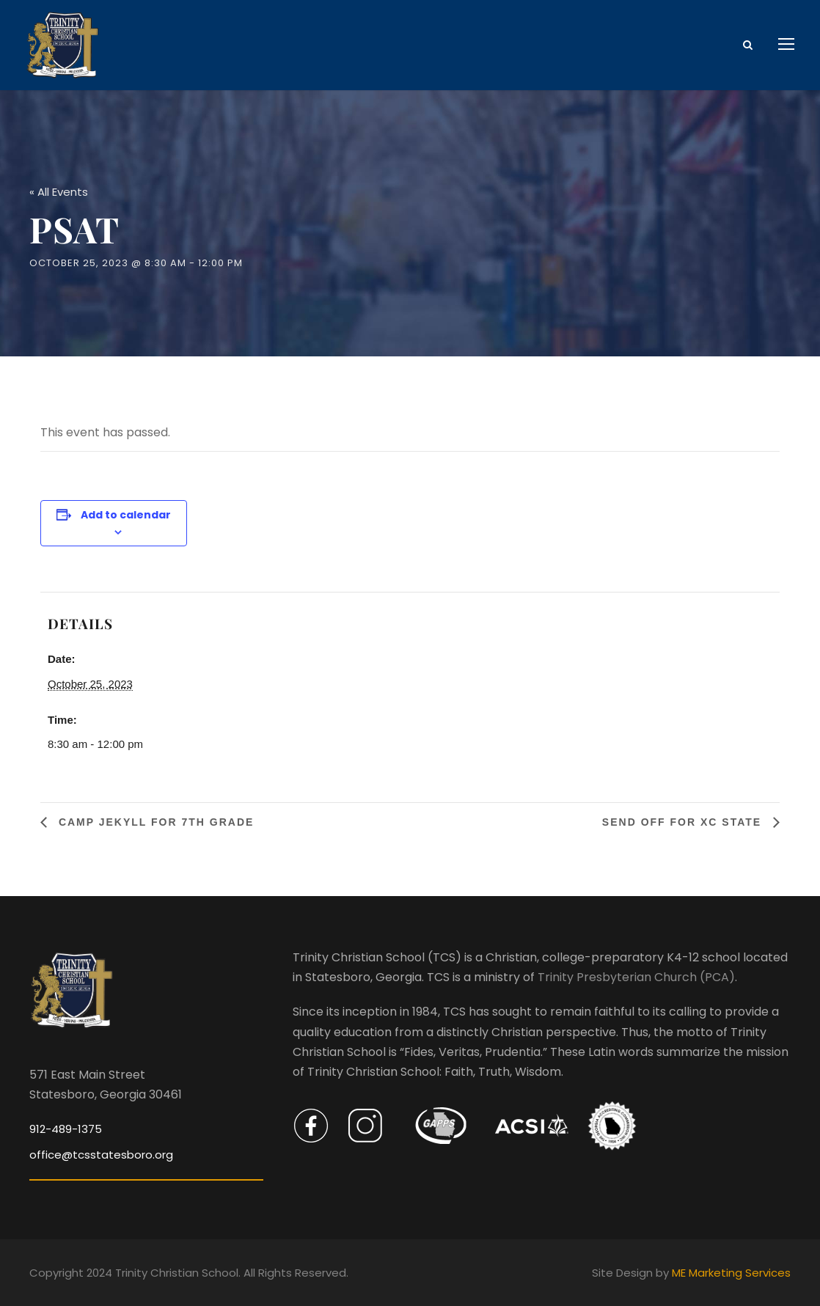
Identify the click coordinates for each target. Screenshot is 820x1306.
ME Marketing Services (731, 1272)
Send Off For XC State (684, 822)
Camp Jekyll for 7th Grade (154, 822)
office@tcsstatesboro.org (101, 1154)
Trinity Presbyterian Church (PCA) (636, 977)
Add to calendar (126, 514)
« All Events (58, 191)
